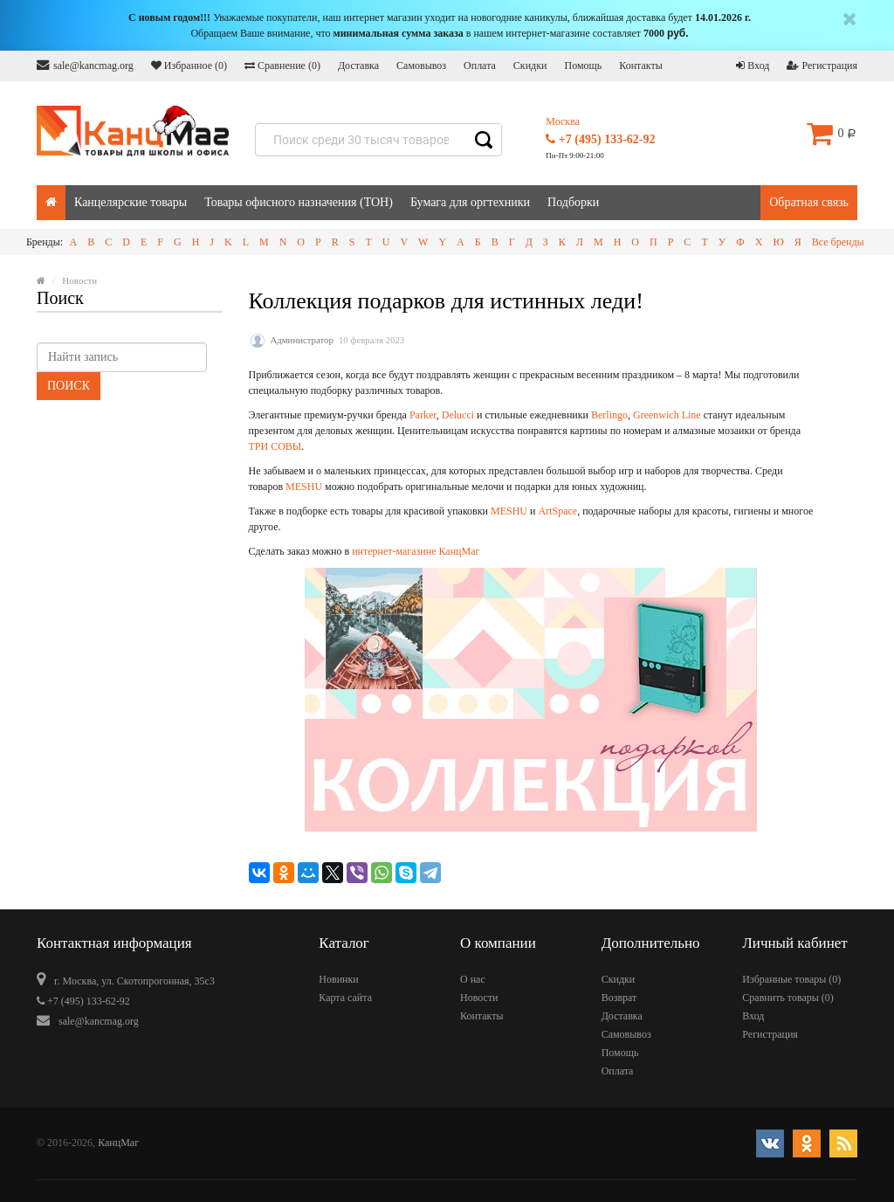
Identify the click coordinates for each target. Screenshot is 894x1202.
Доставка (358, 65)
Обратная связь (809, 202)
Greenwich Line (667, 415)
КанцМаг (118, 1142)
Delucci (458, 415)
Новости (479, 997)
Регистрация (822, 65)
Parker (423, 415)
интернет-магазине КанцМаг (415, 551)
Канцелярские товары (130, 202)
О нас (472, 979)
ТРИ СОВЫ (275, 446)
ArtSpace (557, 511)
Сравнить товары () (788, 997)
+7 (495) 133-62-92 (600, 139)
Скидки (530, 65)
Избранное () (189, 65)
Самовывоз (421, 65)
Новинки (338, 979)
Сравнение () (282, 65)
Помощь (583, 65)
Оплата (480, 65)
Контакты (641, 65)
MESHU (303, 486)
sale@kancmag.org (85, 65)
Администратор (302, 340)
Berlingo (609, 415)
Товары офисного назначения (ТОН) (298, 202)
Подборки (573, 202)
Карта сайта (345, 997)
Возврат (619, 997)
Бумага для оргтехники (470, 202)
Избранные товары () (791, 979)
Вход (752, 65)
